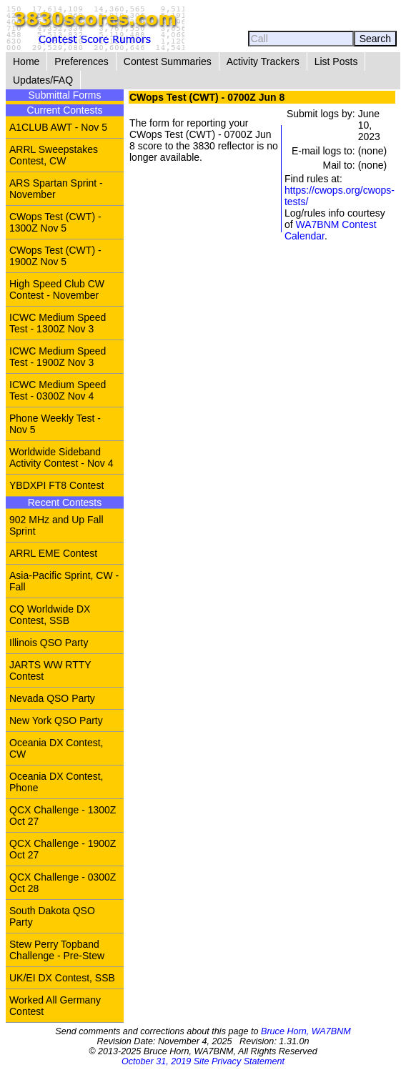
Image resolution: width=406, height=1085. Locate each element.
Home (26, 61)
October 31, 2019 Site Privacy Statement (203, 1061)
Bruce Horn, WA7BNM (306, 1031)
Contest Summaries (168, 61)
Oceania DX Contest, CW (56, 748)
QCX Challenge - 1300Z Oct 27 (62, 815)
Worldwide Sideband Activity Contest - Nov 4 (61, 457)
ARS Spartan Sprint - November (56, 188)
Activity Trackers (263, 61)
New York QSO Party (56, 720)
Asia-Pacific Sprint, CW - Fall (64, 581)
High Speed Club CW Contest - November (56, 289)
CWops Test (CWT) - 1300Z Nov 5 (55, 222)
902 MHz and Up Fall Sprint (56, 525)
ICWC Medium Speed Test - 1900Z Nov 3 (57, 356)
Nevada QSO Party (52, 698)
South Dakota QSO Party (52, 916)
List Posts (336, 61)
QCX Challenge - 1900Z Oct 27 (62, 849)
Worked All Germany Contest (55, 1005)
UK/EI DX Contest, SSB (62, 978)
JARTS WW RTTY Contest (50, 670)
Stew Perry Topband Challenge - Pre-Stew (56, 949)
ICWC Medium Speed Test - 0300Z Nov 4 (57, 390)
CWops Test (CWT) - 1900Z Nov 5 (55, 255)
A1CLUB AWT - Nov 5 (58, 127)
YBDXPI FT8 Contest (56, 485)
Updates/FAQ (43, 80)
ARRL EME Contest (53, 553)
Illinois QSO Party (48, 642)
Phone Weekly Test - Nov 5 (55, 423)
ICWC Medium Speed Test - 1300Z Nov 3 (57, 323)
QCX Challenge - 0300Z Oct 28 (62, 882)
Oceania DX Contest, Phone (56, 782)
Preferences (81, 61)
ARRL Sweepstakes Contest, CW (53, 155)
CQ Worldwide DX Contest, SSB (49, 614)
